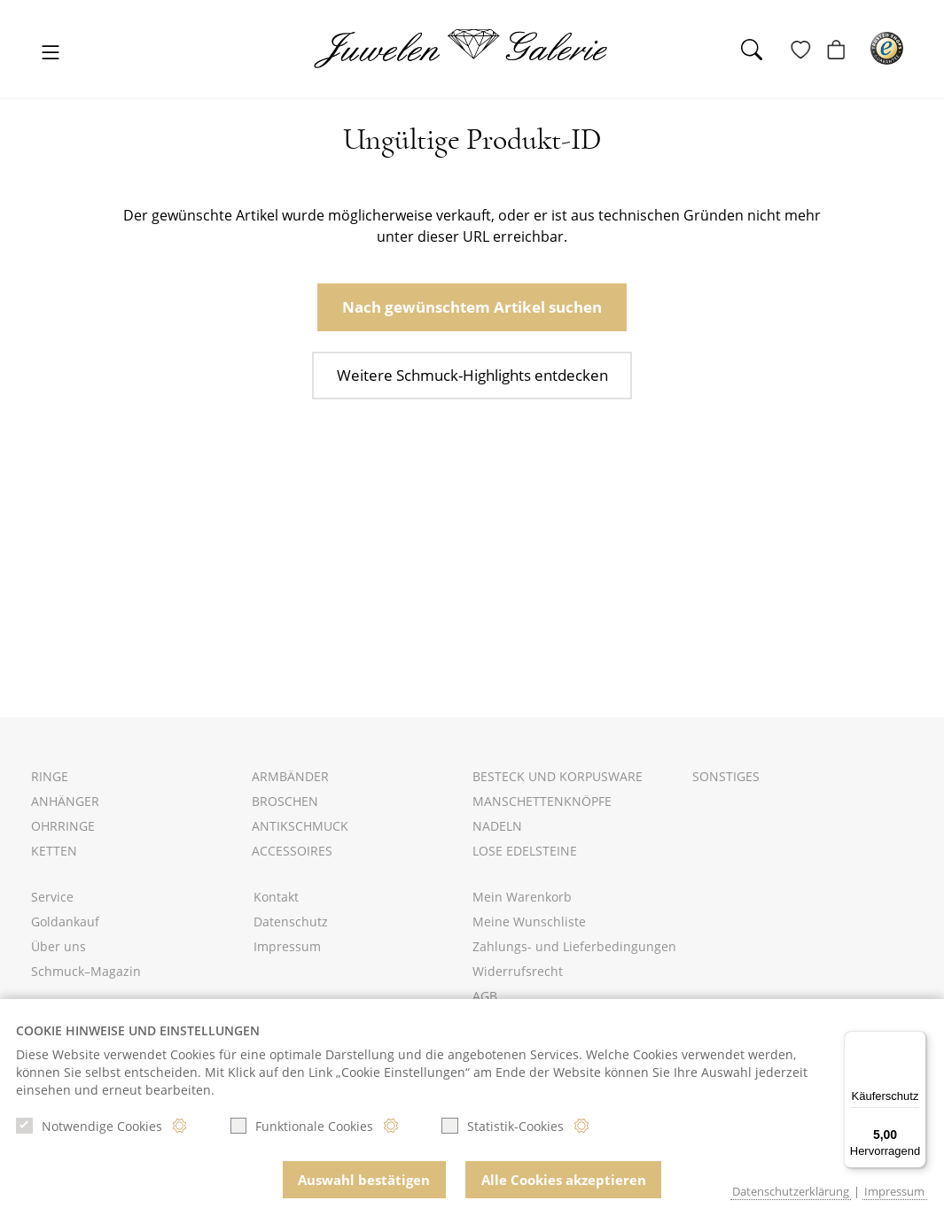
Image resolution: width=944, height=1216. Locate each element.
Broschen (285, 801)
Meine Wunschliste (529, 921)
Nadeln (497, 825)
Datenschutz (291, 921)
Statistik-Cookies (502, 1128)
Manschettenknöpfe (542, 801)
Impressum (287, 946)
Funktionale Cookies (302, 1128)
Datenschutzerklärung (790, 1191)
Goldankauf (65, 921)
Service (52, 896)
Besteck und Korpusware (557, 776)
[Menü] (915, 1041)
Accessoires (292, 850)
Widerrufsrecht (517, 971)
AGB (484, 996)
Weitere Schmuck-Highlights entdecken (472, 370)
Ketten (54, 850)
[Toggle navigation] (50, 53)
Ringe (49, 776)
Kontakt (276, 896)
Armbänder (290, 776)
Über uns (58, 946)
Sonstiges (726, 776)
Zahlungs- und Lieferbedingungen (574, 946)
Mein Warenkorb (522, 896)
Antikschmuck (300, 825)
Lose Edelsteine (524, 850)
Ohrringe (63, 825)
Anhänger (65, 801)
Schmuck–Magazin (86, 971)
